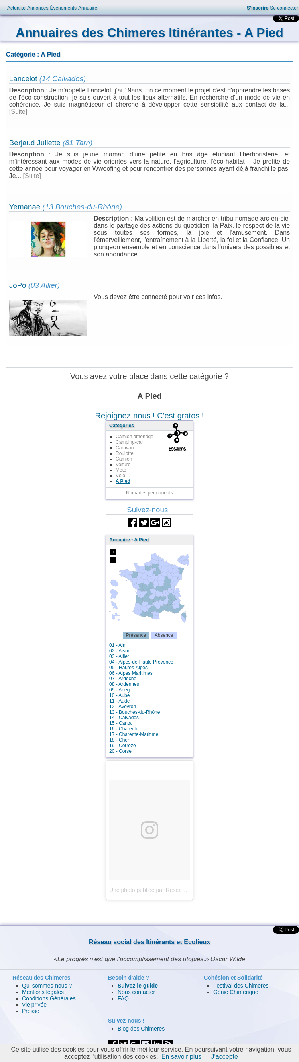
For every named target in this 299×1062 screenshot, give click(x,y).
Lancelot (23, 78)
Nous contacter (136, 992)
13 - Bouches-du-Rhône (134, 712)
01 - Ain (117, 645)
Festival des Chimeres (241, 985)
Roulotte (125, 453)
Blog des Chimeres (141, 1028)
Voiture (123, 464)
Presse (30, 1011)
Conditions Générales (49, 998)
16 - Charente (123, 729)
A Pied (123, 481)
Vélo (120, 475)
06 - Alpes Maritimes (131, 673)
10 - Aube (119, 695)
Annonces (37, 8)
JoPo (17, 285)
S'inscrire (257, 8)
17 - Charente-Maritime (133, 734)
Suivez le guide (138, 985)
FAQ (123, 998)
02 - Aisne (119, 651)
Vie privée (34, 1004)
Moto (121, 470)
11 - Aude (119, 701)
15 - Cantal (121, 723)
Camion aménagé (134, 436)
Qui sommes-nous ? (47, 985)
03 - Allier (119, 656)
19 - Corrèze (122, 745)
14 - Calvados (124, 717)
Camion (124, 459)
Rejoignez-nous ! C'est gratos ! (149, 415)
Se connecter (284, 8)
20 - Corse (120, 751)
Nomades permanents (149, 493)
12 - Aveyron (122, 706)
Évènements (63, 8)
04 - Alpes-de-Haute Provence (141, 662)
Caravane (126, 448)
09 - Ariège (120, 690)
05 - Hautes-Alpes (128, 667)
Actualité (16, 8)
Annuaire (87, 8)
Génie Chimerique (235, 992)
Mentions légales (43, 992)
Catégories (121, 425)
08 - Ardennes (124, 684)
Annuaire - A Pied (129, 540)
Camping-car (129, 442)
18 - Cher (119, 740)
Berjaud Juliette (35, 143)
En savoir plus (181, 1056)
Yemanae (24, 207)
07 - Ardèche (122, 678)
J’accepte (224, 1056)
